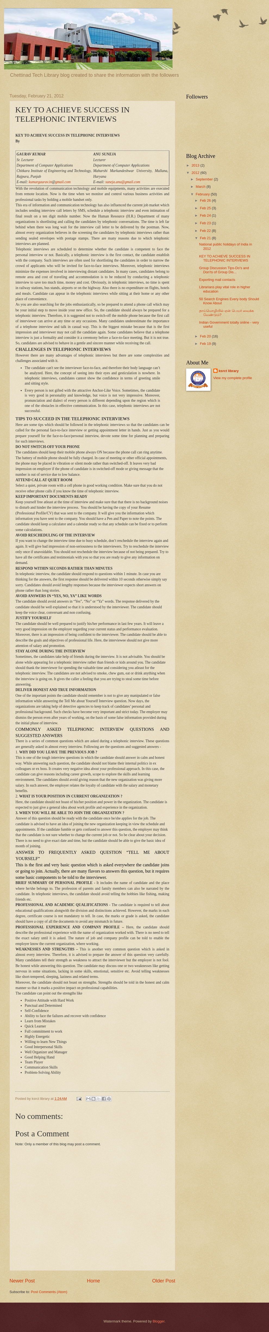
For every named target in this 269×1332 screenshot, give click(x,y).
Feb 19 (206, 344)
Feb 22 (206, 231)
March (201, 187)
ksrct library (229, 371)
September (205, 179)
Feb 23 (206, 223)
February (203, 194)
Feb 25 (206, 208)
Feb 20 (206, 336)
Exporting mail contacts (217, 280)
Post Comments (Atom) (49, 1292)
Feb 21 (206, 238)
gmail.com (63, 182)
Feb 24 (206, 215)
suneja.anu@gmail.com (122, 182)
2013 (196, 165)
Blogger (159, 1321)
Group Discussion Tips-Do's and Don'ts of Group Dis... (224, 270)
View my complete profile (232, 378)
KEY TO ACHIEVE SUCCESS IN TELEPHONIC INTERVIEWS (224, 258)
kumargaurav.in (40, 182)
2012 (196, 173)
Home (93, 1281)
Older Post (163, 1281)
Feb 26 (206, 200)
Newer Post (22, 1281)
